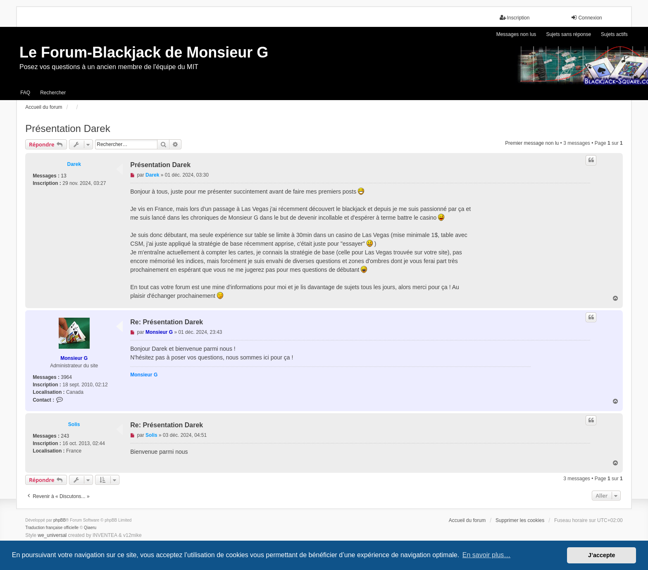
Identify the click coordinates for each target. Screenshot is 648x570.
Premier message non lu (532, 143)
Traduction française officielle (52, 527)
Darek (74, 164)
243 (65, 436)
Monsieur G (74, 358)
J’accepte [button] (601, 555)
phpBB (59, 520)
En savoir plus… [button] (486, 554)
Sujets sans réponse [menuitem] (568, 34)
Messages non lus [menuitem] (516, 34)
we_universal (52, 535)
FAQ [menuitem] (25, 93)
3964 (66, 377)
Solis (74, 424)
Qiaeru (90, 527)
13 (63, 176)
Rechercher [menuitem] (53, 93)
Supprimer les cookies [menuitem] (520, 520)
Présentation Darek (67, 128)
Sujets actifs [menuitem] (614, 34)
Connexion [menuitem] (586, 17)
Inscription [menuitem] (515, 17)
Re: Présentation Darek (166, 322)
